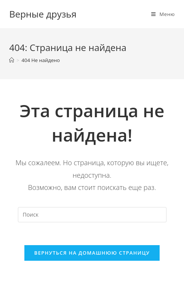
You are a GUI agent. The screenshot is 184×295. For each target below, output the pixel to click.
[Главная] (11, 60)
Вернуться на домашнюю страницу (92, 252)
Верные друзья (43, 14)
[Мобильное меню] (163, 14)
